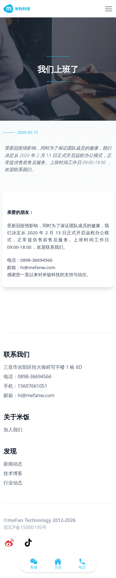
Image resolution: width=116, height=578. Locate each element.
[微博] (9, 542)
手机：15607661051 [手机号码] (25, 386)
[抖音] (28, 542)
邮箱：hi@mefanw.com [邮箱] (29, 395)
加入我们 (13, 429)
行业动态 (13, 482)
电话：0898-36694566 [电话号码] (28, 376)
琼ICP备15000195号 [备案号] (25, 527)
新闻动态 (13, 464)
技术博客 (13, 473)
